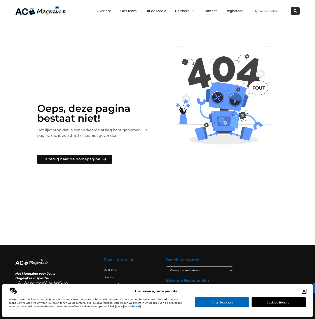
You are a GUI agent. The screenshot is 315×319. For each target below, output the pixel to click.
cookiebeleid (132, 306)
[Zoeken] (295, 11)
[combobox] (271, 11)
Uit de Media (155, 11)
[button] (304, 291)
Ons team (128, 11)
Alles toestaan (222, 302)
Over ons (104, 11)
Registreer (234, 11)
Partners (185, 11)
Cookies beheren (279, 302)
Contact (210, 11)
